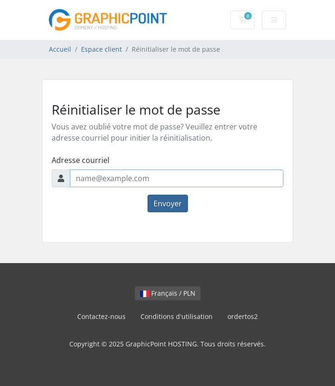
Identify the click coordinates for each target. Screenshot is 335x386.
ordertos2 (243, 316)
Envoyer (168, 203)
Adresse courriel (80, 160)
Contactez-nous (101, 316)
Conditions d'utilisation (177, 316)
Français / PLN (167, 293)
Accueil (60, 49)
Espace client (101, 49)
